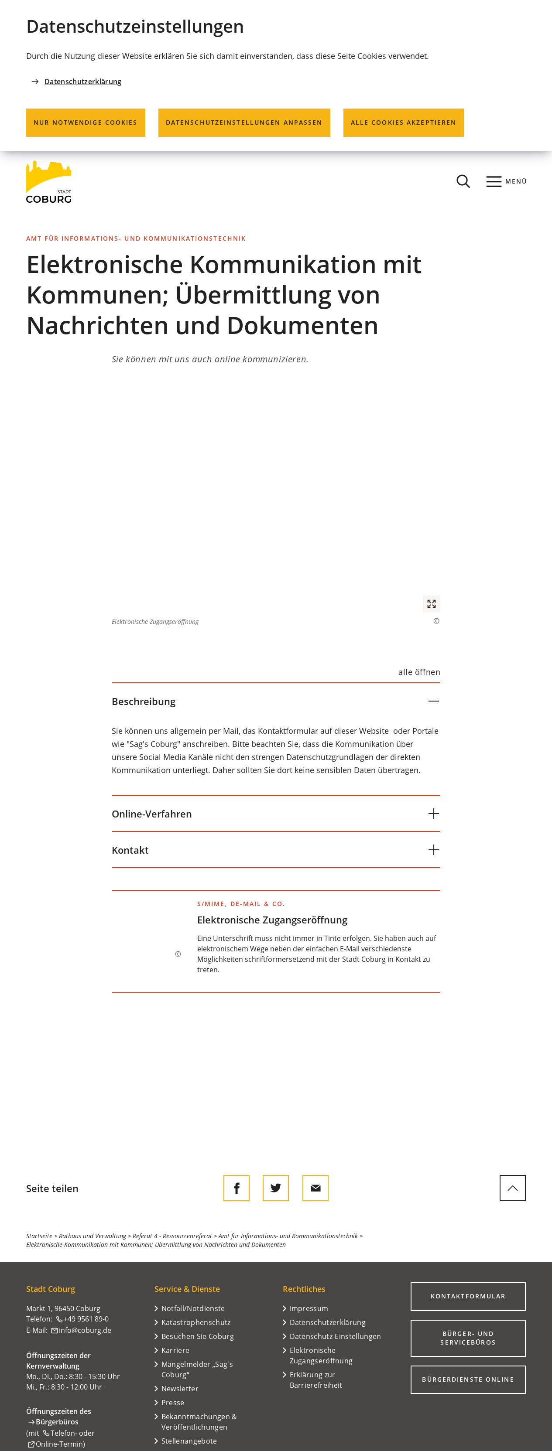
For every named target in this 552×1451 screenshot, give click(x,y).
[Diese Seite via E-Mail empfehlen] (315, 1188)
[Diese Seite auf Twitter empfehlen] (276, 1188)
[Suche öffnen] (463, 181)
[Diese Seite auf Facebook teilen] (236, 1188)
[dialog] (276, 75)
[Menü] (506, 181)
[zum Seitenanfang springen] (513, 1188)
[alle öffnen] (419, 671)
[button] (276, 503)
